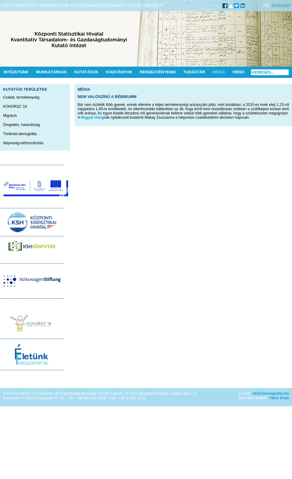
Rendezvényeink (158, 72)
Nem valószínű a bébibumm (107, 96)
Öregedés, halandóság (21, 125)
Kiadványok (119, 72)
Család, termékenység (21, 97)
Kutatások (86, 72)
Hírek (238, 72)
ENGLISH (281, 5)
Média (218, 72)
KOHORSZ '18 (15, 106)
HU (266, 5)
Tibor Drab (279, 398)
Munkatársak (51, 72)
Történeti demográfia (20, 134)
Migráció (10, 116)
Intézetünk (16, 72)
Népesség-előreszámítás (23, 143)
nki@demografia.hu (270, 393)
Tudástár (194, 72)
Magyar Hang (92, 117)
